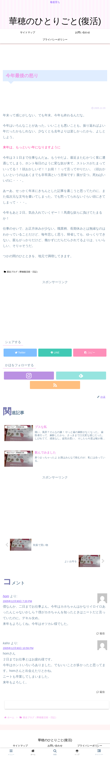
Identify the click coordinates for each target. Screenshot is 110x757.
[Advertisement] (55, 57)
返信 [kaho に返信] (100, 691)
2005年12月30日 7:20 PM (17, 601)
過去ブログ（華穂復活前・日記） (21, 272)
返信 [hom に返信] (100, 633)
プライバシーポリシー (89, 745)
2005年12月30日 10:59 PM (18, 648)
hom (6, 596)
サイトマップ (20, 745)
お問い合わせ (55, 745)
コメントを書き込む (57, 705)
